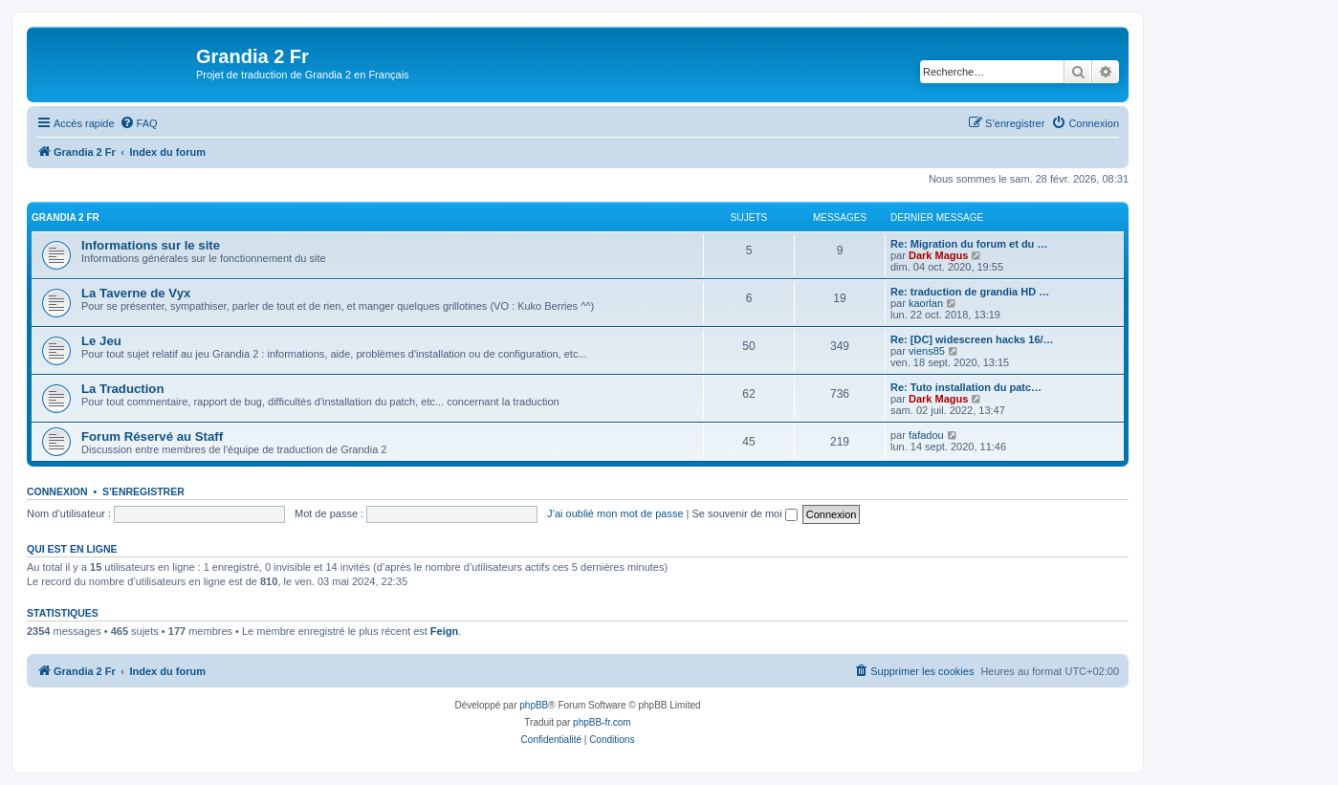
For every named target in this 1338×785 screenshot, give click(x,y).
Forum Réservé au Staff (152, 436)
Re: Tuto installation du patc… (966, 387)
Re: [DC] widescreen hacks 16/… (972, 339)
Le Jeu (101, 341)
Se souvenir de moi (745, 513)
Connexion (57, 491)
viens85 (927, 351)
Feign (444, 631)
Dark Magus (938, 255)
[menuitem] (139, 123)
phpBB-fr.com (602, 722)
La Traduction (122, 389)
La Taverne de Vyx (135, 293)
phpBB (533, 705)
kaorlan (926, 303)
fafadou (926, 435)
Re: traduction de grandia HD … (969, 291)
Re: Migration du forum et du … (968, 244)
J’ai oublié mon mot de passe (615, 513)
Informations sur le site (150, 245)
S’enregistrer (143, 491)
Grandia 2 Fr (65, 217)
